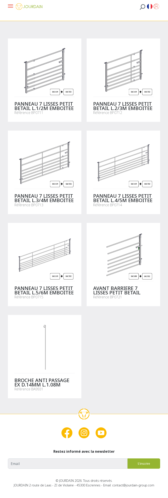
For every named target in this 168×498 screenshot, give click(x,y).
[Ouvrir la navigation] (10, 6)
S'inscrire (144, 463)
